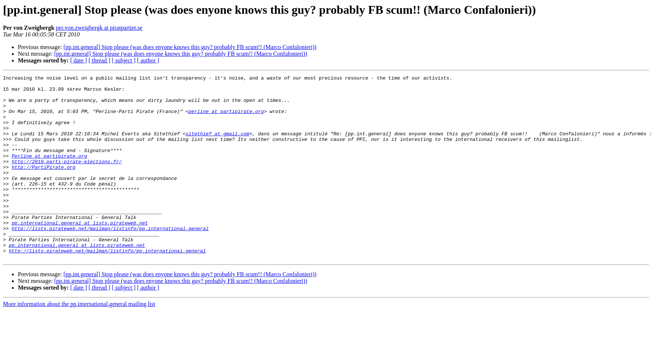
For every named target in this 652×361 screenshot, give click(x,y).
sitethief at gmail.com (217, 145)
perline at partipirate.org (226, 119)
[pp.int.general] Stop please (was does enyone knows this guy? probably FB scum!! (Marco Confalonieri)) (190, 47)
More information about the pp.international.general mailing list (79, 341)
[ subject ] (124, 60)
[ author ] (148, 60)
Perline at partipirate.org (49, 172)
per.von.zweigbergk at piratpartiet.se (99, 28)
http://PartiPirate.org (43, 186)
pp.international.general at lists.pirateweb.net (80, 252)
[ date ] (78, 60)
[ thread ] (99, 60)
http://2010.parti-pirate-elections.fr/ (66, 179)
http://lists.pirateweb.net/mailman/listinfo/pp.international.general (110, 259)
